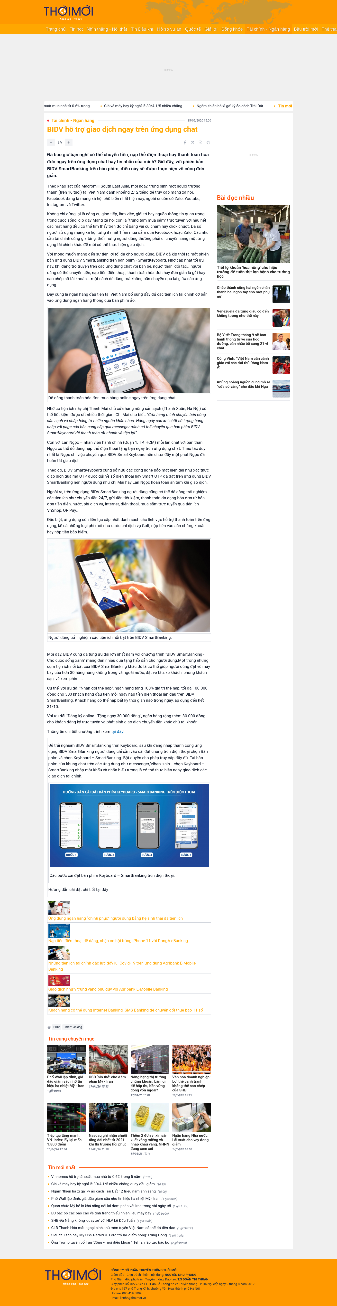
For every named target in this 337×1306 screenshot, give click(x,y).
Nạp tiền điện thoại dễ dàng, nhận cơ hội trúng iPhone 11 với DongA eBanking (118, 940)
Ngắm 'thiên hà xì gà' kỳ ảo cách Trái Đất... (242, 106)
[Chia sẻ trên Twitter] (193, 142)
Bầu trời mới (306, 29)
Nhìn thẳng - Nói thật (107, 29)
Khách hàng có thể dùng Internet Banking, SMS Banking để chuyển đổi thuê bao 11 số (125, 1010)
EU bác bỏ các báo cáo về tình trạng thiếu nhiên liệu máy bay (110, 1213)
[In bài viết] (208, 142)
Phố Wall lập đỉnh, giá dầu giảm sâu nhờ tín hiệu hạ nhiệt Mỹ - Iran (114, 1198)
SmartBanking (73, 1027)
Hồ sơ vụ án (169, 29)
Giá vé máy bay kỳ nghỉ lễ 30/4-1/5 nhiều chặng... (155, 106)
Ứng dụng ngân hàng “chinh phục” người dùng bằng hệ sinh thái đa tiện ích (115, 918)
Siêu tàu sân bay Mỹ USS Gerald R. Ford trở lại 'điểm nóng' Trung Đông (117, 1235)
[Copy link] (200, 142)
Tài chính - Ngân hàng (268, 29)
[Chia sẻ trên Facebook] (185, 142)
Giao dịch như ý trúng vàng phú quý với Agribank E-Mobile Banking (108, 989)
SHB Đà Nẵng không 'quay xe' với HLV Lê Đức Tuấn (102, 1220)
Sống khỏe (232, 29)
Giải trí (211, 29)
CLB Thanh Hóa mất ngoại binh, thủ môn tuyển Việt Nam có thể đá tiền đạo (122, 1228)
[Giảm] (51, 142)
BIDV (57, 1027)
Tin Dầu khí (142, 29)
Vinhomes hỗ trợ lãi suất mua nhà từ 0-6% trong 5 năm (101, 1176)
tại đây (117, 731)
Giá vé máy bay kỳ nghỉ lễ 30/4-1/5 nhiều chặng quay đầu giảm (108, 1184)
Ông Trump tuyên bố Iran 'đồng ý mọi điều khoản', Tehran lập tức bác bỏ (119, 1242)
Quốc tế (193, 29)
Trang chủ (56, 29)
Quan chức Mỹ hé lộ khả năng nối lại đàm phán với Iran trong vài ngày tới (120, 1206)
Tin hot (76, 29)
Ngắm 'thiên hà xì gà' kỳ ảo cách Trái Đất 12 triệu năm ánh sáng (109, 1191)
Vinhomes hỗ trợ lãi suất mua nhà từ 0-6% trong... (63, 106)
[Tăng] (69, 142)
